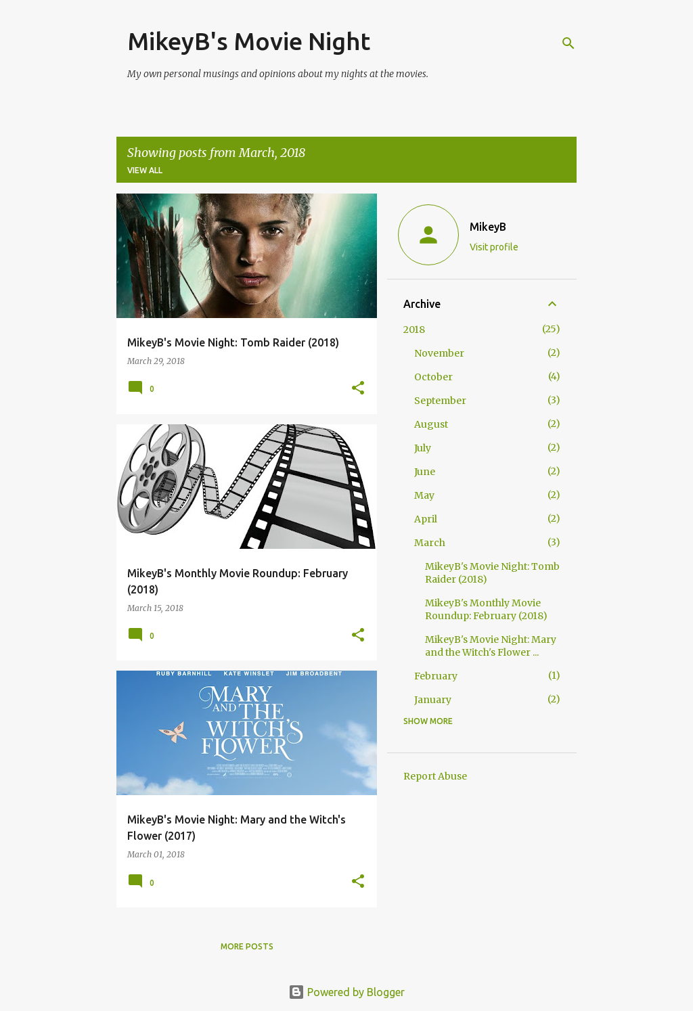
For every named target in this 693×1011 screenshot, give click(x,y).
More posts (247, 946)
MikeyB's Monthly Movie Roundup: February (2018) (486, 609)
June (424, 472)
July (422, 448)
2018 (414, 329)
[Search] (568, 43)
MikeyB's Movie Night (248, 41)
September (440, 401)
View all (144, 170)
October (433, 377)
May (424, 495)
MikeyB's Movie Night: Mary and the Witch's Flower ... (490, 645)
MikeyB (488, 227)
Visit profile (494, 247)
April (425, 519)
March (429, 543)
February (435, 676)
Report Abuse (435, 776)
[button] (358, 389)
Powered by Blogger (346, 992)
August (431, 424)
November (439, 353)
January (432, 700)
